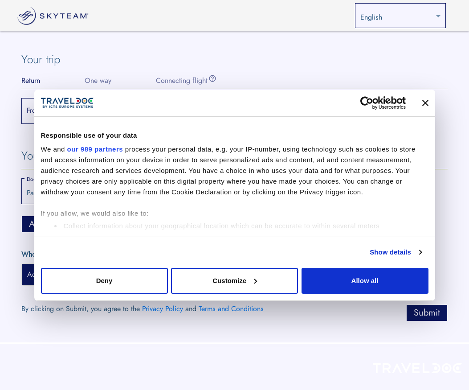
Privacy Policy (162, 308)
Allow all (365, 280)
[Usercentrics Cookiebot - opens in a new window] (367, 103)
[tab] (30, 81)
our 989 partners (95, 149)
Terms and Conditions (231, 308)
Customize (234, 280)
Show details (390, 252)
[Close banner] (425, 103)
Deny (104, 280)
